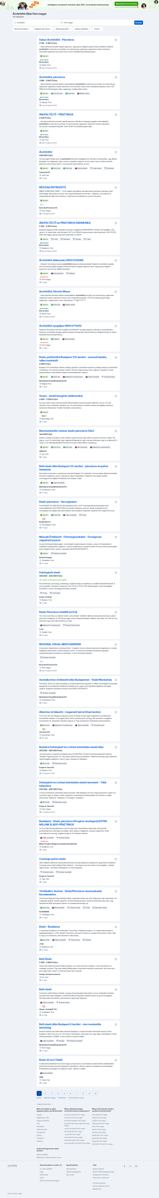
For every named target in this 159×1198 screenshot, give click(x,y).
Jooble (20, 1193)
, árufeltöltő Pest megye (72, 1134)
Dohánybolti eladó (49, 572)
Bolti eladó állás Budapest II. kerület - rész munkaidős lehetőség (70, 1026)
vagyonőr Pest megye (99, 1118)
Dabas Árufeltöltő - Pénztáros (56, 39)
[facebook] (124, 1166)
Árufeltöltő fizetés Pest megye (102, 1144)
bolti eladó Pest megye (99, 1115)
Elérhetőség (44, 1175)
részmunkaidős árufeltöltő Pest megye (77, 1143)
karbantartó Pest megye (100, 1135)
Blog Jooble (70, 1175)
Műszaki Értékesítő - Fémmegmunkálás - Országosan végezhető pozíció (70, 538)
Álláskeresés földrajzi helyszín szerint (49, 1157)
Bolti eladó (45, 989)
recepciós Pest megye (99, 1141)
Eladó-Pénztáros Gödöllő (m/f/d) (58, 612)
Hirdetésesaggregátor (73, 1172)
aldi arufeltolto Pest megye (73, 1137)
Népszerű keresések (45, 1104)
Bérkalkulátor (97, 1189)
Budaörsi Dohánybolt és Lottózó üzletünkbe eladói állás (71, 747)
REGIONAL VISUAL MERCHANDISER (60, 644)
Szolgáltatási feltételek (101, 1175)
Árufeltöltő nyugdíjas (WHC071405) (60, 325)
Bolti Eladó (45, 958)
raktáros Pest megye (99, 1132)
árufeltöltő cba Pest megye (73, 1118)
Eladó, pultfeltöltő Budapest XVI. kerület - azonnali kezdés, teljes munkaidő (73, 359)
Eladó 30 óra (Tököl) (51, 1059)
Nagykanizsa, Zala (43, 1118)
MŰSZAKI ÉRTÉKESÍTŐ (52, 187)
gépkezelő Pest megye (99, 1138)
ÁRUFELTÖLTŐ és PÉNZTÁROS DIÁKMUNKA (65, 222)
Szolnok (39, 1135)
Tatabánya (40, 1138)
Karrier (42, 1178)
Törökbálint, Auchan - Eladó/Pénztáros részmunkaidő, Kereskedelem (70, 893)
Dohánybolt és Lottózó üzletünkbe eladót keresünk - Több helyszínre (72, 784)
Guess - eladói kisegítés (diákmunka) (61, 395)
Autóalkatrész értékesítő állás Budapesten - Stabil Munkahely (75, 679)
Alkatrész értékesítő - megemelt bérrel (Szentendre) (70, 712)
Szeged (39, 1115)
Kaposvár (40, 1141)
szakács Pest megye (99, 1120)
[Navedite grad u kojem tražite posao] (82, 23)
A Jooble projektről (46, 1169)
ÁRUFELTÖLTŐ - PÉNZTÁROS (56, 114)
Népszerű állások (42, 1154)
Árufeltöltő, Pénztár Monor (54, 291)
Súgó (41, 1172)
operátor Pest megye (99, 1129)
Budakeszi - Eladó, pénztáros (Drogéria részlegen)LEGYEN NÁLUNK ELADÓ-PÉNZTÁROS (73, 823)
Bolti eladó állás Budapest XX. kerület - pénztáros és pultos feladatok (73, 468)
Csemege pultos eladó (52, 858)
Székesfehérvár (42, 1129)
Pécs (38, 1123)
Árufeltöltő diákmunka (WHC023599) (61, 260)
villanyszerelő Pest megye (100, 1123)
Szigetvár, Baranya (43, 1120)
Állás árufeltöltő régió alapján (49, 1180)
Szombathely (41, 1132)
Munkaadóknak (71, 1169)
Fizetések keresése (99, 1183)
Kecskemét (40, 1126)
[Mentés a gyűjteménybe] (116, 40)
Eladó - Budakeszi (49, 926)
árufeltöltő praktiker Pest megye (75, 1120)
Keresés (138, 23)
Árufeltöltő (45, 151)
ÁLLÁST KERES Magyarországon (103, 1172)
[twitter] (130, 1166)
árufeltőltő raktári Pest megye (74, 1140)
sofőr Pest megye (98, 1126)
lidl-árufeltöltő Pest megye (73, 1131)
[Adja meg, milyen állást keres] (36, 23)
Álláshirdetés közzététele (126, 4)
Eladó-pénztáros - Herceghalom (58, 501)
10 (95, 1093)
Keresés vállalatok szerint (101, 1186)
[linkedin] (136, 1166)
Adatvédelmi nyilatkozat (101, 1178)
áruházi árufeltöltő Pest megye (74, 1115)
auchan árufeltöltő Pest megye (74, 1128)
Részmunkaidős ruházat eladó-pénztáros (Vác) (66, 430)
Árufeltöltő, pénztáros (52, 77)
